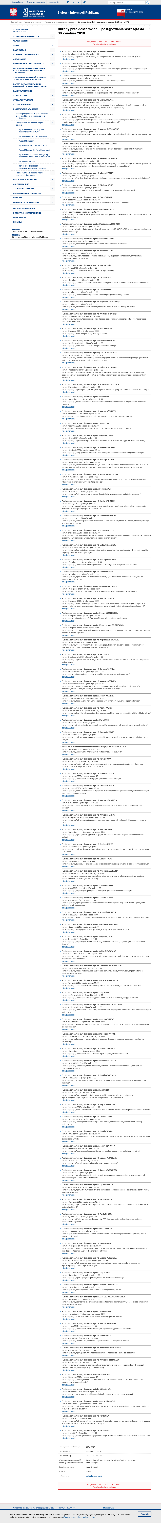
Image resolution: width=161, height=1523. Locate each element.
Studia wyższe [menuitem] (20, 95)
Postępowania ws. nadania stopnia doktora (60, 22)
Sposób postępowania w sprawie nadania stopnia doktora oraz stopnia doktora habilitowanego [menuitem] (32, 115)
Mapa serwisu (54, 2)
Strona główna (17, 2)
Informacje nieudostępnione (27, 213)
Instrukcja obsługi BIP (24, 208)
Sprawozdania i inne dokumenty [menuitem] (28, 64)
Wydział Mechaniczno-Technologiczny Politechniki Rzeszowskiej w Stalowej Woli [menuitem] (35, 155)
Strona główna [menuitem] (20, 30)
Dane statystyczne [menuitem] (22, 91)
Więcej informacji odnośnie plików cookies (79, 1517)
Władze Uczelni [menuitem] (20, 41)
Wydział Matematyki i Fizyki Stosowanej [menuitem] (34, 150)
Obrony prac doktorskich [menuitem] (32, 167)
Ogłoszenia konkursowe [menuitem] (25, 180)
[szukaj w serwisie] (127, 2)
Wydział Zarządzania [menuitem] (27, 161)
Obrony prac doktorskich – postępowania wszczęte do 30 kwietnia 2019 (103, 22)
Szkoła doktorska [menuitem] (22, 105)
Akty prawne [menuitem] (19, 59)
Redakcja (17, 222)
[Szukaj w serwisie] (148, 2)
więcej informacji (68, 59)
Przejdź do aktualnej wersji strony (104, 44)
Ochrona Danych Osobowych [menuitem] (27, 193)
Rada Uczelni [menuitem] (19, 50)
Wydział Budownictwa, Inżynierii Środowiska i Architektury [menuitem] (31, 130)
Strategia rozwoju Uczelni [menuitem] (26, 36)
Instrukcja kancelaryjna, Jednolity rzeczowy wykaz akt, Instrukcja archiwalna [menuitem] (31, 70)
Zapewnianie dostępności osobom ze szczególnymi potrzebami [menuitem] (29, 78)
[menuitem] (52, 36)
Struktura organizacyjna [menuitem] (26, 55)
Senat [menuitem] (34, 45)
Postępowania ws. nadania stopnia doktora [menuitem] (30, 123)
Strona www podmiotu (36, 2)
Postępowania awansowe (33, 22)
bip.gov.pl (16, 235)
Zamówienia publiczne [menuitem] (23, 189)
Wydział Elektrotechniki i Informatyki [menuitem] (33, 145)
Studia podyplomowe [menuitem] (23, 100)
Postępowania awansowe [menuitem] (25, 109)
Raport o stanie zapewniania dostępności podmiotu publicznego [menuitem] (30, 85)
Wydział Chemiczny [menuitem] (26, 141)
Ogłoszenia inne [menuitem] (21, 184)
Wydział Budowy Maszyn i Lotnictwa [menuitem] (33, 136)
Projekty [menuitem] (17, 198)
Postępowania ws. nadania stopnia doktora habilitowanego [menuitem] (30, 174)
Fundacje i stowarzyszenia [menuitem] (26, 202)
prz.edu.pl (16, 229)
